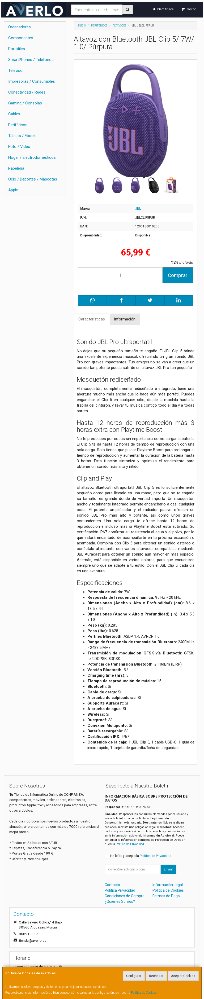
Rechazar (156, 976)
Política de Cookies (144, 992)
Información (124, 319)
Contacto (112, 885)
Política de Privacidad (130, 844)
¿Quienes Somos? (120, 901)
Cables (14, 114)
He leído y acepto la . (141, 856)
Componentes (20, 38)
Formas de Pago (166, 896)
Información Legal (167, 885)
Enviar (168, 869)
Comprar (178, 275)
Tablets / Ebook (22, 135)
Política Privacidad (120, 890)
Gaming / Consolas (25, 103)
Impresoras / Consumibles (31, 81)
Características (91, 319)
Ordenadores (19, 27)
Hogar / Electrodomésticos (32, 157)
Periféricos (17, 124)
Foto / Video (19, 146)
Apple (13, 190)
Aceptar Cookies (183, 976)
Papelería (16, 168)
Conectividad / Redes (26, 92)
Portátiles (16, 48)
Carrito (188, 9)
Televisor (16, 70)
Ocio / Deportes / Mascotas (32, 179)
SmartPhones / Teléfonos (31, 59)
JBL (138, 208)
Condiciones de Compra (124, 896)
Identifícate (163, 9)
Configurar (133, 976)
